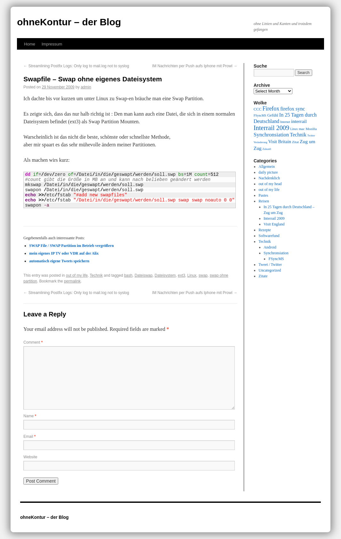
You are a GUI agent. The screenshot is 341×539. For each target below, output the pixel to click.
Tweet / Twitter (270, 264)
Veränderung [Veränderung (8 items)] (260, 142)
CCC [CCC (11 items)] (258, 109)
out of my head (270, 184)
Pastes (263, 195)
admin (86, 87)
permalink (72, 281)
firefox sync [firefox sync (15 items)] (292, 108)
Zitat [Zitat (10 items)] (295, 142)
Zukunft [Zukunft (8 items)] (267, 149)
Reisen (263, 201)
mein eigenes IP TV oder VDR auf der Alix (64, 253)
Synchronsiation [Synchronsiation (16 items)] (271, 135)
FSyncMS (276, 259)
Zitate (262, 276)
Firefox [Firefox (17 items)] (270, 108)
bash (128, 275)
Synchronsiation (276, 253)
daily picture (268, 172)
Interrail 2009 (274, 218)
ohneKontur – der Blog (69, 22)
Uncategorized (269, 270)
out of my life (77, 275)
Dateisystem (165, 275)
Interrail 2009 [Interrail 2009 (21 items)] (271, 127)
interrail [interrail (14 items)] (299, 121)
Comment (33, 342)
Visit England (274, 224)
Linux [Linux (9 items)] (294, 129)
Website (30, 457)
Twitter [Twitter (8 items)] (311, 135)
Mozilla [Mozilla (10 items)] (311, 129)
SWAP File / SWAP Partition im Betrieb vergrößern (71, 245)
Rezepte (264, 230)
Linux (191, 275)
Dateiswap (144, 275)
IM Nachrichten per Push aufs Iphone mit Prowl (194, 66)
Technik (96, 275)
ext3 (181, 275)
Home (29, 44)
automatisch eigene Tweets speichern (59, 261)
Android (270, 247)
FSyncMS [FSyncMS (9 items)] (260, 115)
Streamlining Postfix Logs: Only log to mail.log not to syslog (76, 66)
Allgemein (266, 166)
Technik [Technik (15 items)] (298, 134)
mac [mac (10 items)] (302, 129)
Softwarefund (268, 235)
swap (203, 275)
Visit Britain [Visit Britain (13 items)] (279, 141)
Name (29, 416)
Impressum (52, 44)
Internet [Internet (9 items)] (285, 122)
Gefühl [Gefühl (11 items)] (272, 115)
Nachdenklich (269, 178)
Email (29, 436)
